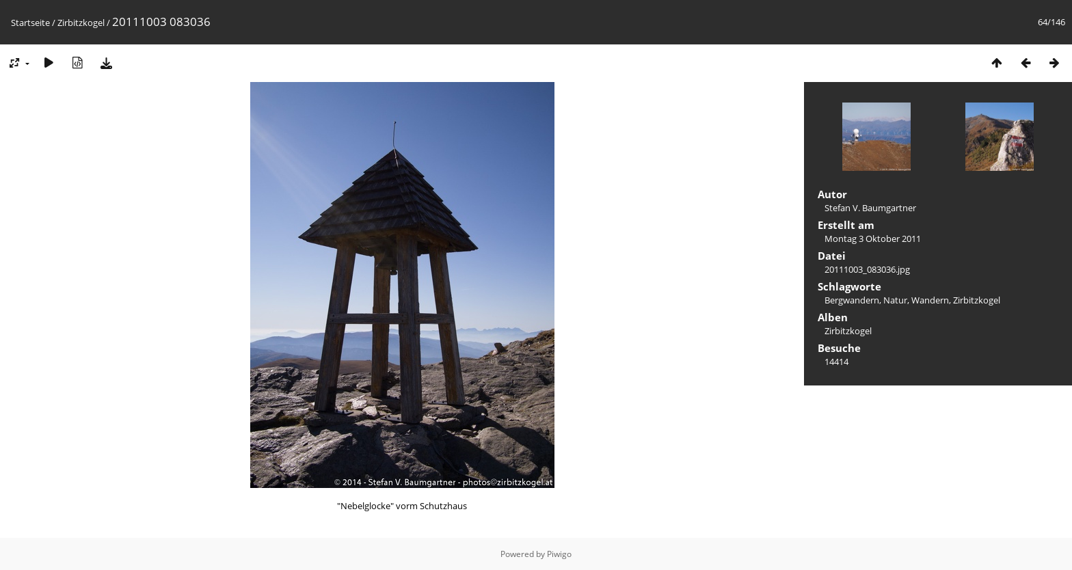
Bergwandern (852, 300)
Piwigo (559, 554)
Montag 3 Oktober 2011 (873, 238)
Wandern (930, 300)
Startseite (30, 22)
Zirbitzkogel (81, 22)
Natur (895, 300)
